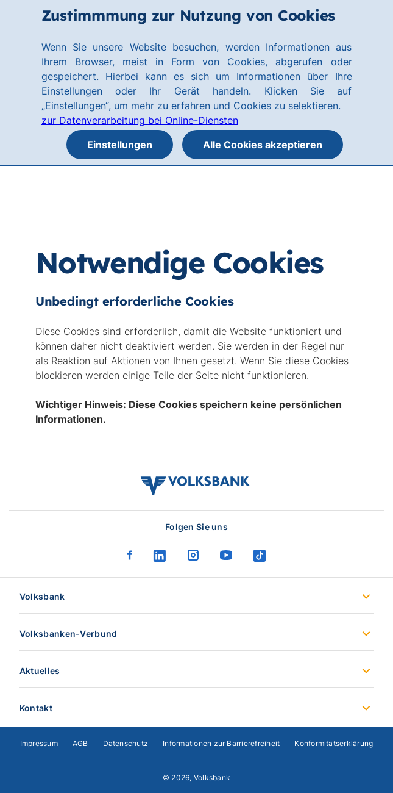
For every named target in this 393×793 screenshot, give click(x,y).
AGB (80, 743)
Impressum (39, 743)
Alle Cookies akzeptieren (262, 144)
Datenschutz (126, 743)
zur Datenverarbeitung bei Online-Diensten (139, 120)
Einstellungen (119, 144)
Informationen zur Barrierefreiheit (221, 743)
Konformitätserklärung (333, 743)
